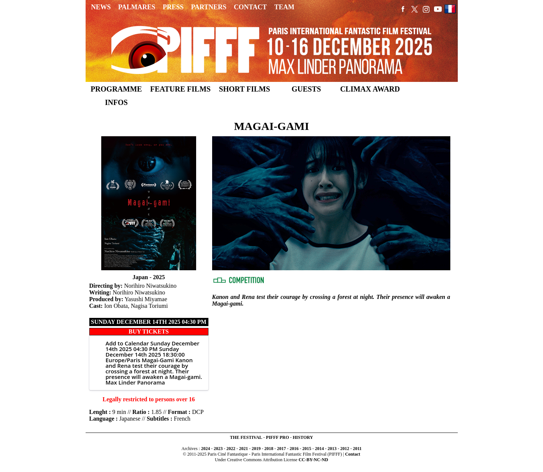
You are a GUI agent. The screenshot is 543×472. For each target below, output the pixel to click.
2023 (218, 448)
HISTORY (303, 437)
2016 (294, 448)
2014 (319, 448)
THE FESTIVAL (246, 437)
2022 (230, 448)
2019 (256, 448)
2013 (332, 448)
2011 (357, 448)
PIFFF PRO (277, 437)
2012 (344, 448)
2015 (306, 448)
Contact (352, 454)
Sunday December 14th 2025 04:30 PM (148, 322)
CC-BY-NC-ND (313, 459)
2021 (243, 448)
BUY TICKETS (148, 331)
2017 (281, 448)
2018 (268, 448)
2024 (205, 448)
